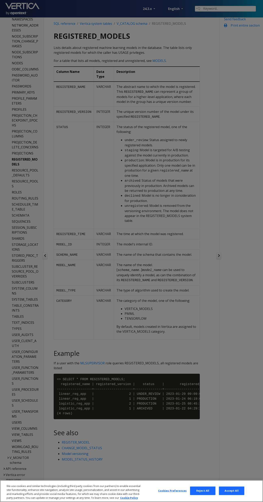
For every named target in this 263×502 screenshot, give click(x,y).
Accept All (231, 497)
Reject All (202, 497)
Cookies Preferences (172, 497)
